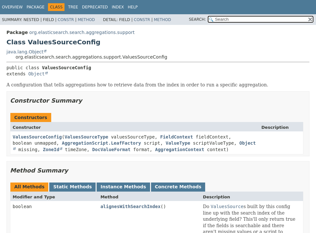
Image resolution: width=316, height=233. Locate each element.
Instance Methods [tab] (123, 186)
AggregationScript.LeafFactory (101, 143)
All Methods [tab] (29, 186)
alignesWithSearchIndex (130, 206)
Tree (73, 7)
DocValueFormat (111, 149)
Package (35, 7)
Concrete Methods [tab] (178, 186)
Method (86, 19)
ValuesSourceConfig (37, 136)
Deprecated (95, 7)
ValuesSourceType (86, 136)
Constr (66, 19)
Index (118, 7)
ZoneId (51, 149)
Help (133, 7)
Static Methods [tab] (72, 186)
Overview (12, 7)
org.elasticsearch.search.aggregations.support (82, 32)
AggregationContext (179, 149)
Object (36, 73)
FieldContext (176, 136)
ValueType (178, 143)
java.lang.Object (24, 51)
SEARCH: (197, 19)
